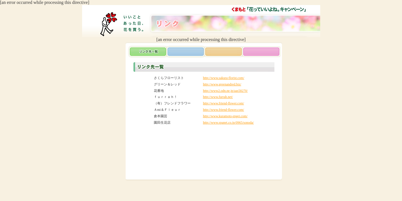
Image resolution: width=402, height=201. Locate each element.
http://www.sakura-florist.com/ (223, 78)
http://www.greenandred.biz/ (222, 84)
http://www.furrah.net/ (218, 97)
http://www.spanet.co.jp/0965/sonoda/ (228, 123)
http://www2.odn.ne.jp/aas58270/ (225, 91)
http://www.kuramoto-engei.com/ (225, 116)
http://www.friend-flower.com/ (223, 103)
